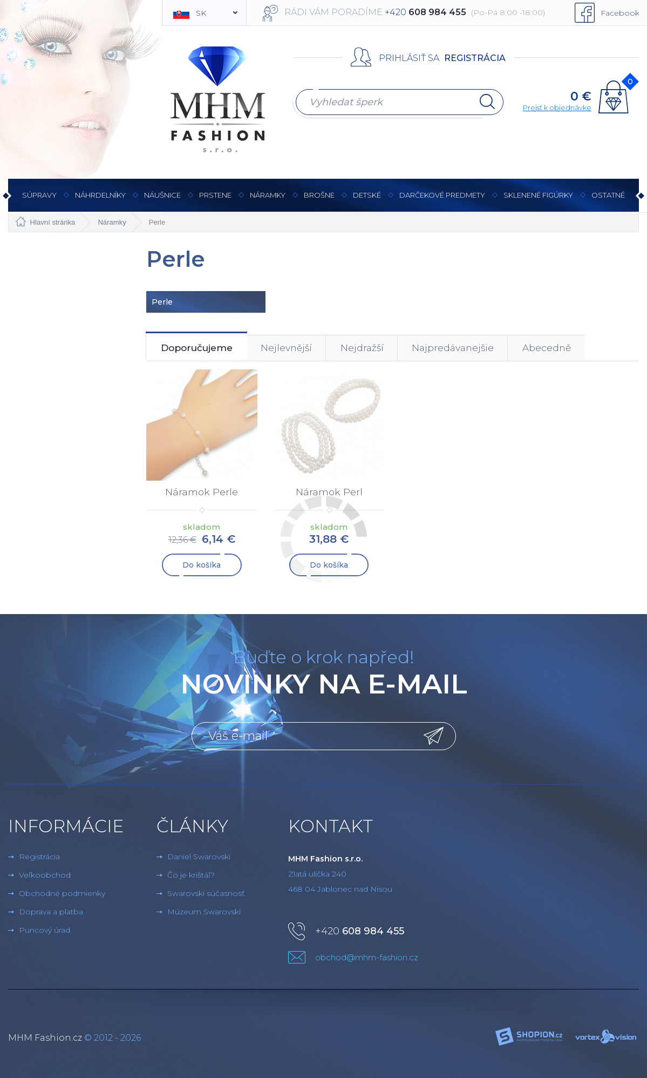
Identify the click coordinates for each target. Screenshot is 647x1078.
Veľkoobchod (45, 875)
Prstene (215, 201)
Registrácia (475, 58)
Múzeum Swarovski (204, 912)
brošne (319, 195)
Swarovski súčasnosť (206, 894)
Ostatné (608, 201)
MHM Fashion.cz (45, 1038)
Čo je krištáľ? (191, 875)
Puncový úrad (44, 930)
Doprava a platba (51, 912)
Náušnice (162, 201)
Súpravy (39, 201)
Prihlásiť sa (409, 58)
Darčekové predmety (442, 201)
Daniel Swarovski (198, 857)
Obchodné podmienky (62, 894)
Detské (367, 195)
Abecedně (577, 349)
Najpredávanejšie (477, 349)
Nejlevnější (298, 349)
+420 (359, 932)
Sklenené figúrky (538, 201)
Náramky (267, 201)
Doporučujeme (201, 349)
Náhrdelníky (100, 201)
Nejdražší (380, 349)
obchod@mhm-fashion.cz (366, 958)
